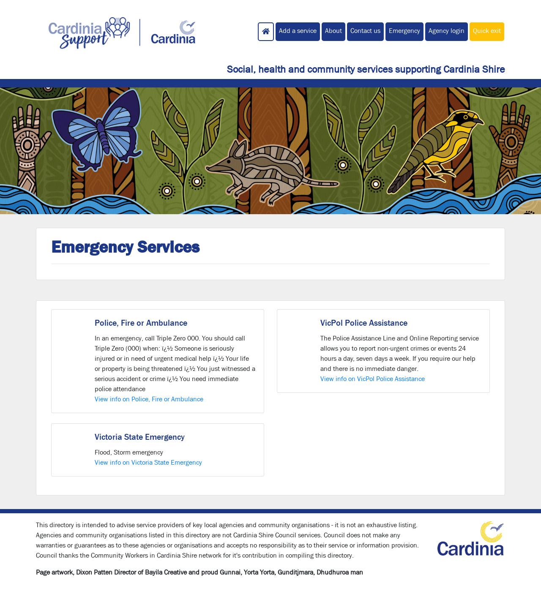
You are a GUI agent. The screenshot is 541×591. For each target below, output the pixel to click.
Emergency (404, 30)
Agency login (446, 30)
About (333, 30)
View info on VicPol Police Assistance (372, 378)
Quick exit (487, 30)
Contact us (365, 30)
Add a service (298, 30)
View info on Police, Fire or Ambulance (149, 399)
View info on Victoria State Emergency (148, 462)
